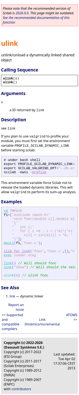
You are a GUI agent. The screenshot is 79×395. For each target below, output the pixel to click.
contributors (21, 389)
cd (6, 211)
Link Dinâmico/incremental (42, 321)
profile (39, 172)
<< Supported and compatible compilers (12, 322)
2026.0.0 (22, 13)
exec (8, 255)
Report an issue (16, 307)
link (8, 263)
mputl (9, 243)
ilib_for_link (17, 251)
